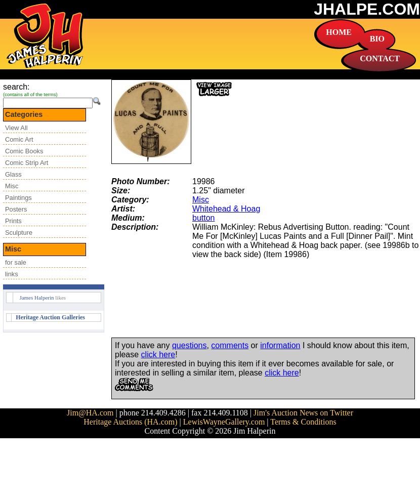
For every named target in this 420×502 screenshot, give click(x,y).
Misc (11, 186)
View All (16, 128)
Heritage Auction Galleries (50, 317)
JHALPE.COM (367, 9)
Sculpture (18, 232)
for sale (15, 262)
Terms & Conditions (303, 421)
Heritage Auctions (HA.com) (130, 421)
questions (189, 345)
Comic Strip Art (26, 162)
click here (158, 354)
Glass (13, 174)
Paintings (18, 197)
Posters (16, 209)
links (11, 274)
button (203, 218)
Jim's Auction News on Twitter (303, 412)
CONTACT (380, 58)
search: (16, 86)
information (280, 345)
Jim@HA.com (90, 412)
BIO (377, 38)
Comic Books (24, 151)
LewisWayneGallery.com (224, 421)
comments (229, 345)
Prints (13, 221)
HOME (339, 32)
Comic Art (19, 139)
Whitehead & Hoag (226, 208)
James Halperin (36, 298)
